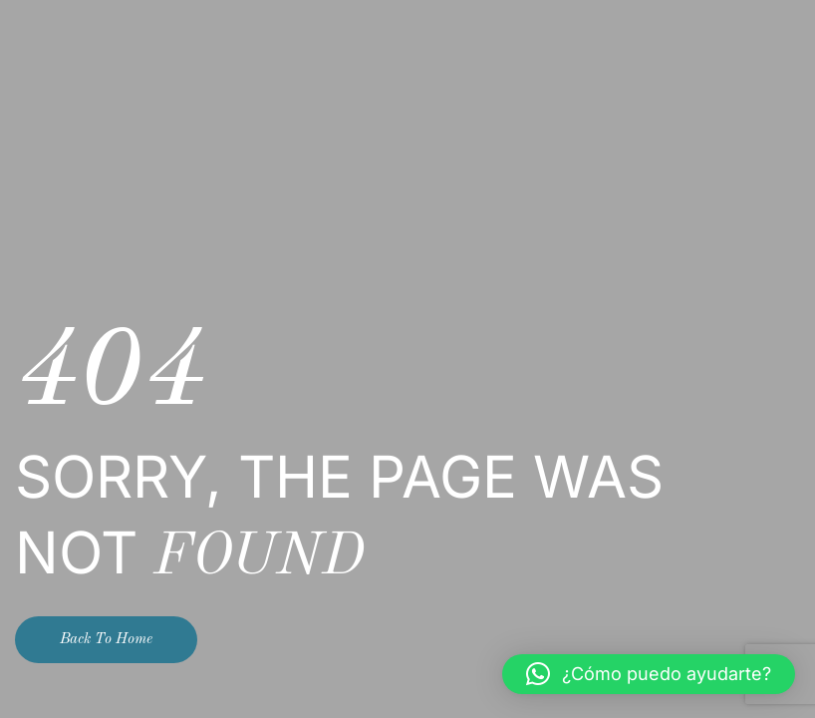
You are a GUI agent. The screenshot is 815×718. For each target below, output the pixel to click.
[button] (648, 674)
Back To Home (106, 639)
